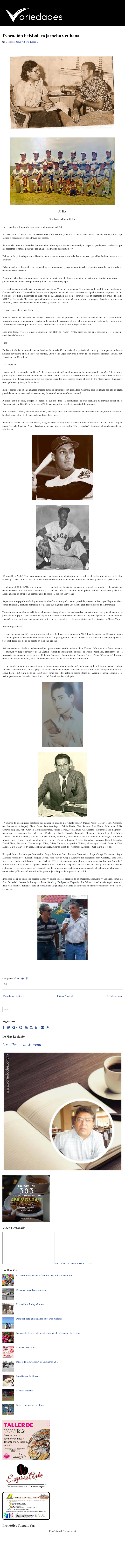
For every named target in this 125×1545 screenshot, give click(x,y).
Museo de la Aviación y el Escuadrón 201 (37, 1362)
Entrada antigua (114, 996)
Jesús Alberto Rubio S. (27, 42)
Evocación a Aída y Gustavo (30, 1304)
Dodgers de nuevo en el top (30, 1405)
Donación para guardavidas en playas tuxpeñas (39, 1318)
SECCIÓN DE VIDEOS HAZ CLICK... (74, 1263)
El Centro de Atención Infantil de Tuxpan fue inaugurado (44, 1275)
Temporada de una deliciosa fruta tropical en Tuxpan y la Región (48, 1333)
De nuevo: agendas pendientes (31, 1290)
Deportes (10, 42)
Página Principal (65, 996)
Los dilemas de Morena (21, 1044)
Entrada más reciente (13, 996)
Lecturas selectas (24, 1390)
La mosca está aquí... (26, 1347)
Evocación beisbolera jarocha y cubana (40, 36)
